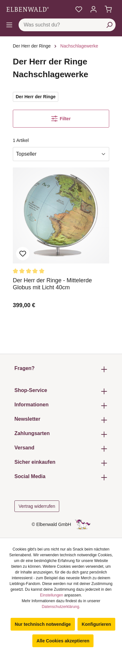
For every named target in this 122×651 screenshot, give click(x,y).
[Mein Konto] (93, 9)
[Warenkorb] (108, 9)
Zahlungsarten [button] (61, 434)
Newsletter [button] (61, 420)
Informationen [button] (61, 405)
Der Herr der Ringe (35, 96)
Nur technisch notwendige (43, 624)
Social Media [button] (61, 477)
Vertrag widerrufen (37, 506)
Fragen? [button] (61, 369)
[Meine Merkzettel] (78, 9)
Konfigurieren (96, 624)
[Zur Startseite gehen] (27, 9)
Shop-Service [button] (61, 391)
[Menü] (9, 25)
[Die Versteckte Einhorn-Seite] (82, 524)
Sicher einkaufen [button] (61, 463)
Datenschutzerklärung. (61, 606)
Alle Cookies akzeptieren (63, 640)
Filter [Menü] (60, 118)
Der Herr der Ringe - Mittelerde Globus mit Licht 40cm (52, 284)
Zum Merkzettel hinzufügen (22, 253)
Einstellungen (51, 595)
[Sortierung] (61, 154)
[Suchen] (109, 25)
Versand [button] (61, 448)
